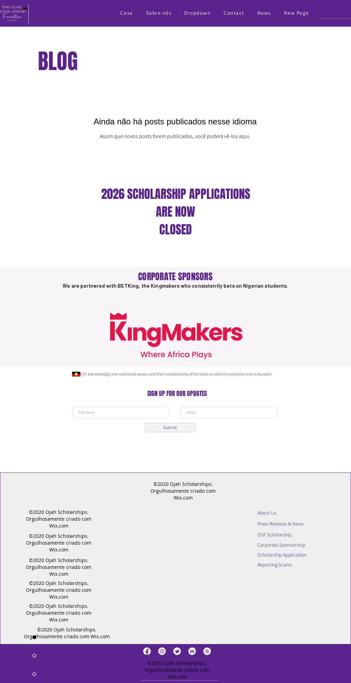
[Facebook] (147, 651)
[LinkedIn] (192, 651)
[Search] (329, 12)
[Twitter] (177, 651)
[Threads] (207, 651)
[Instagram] (162, 651)
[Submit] (170, 427)
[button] (197, 13)
